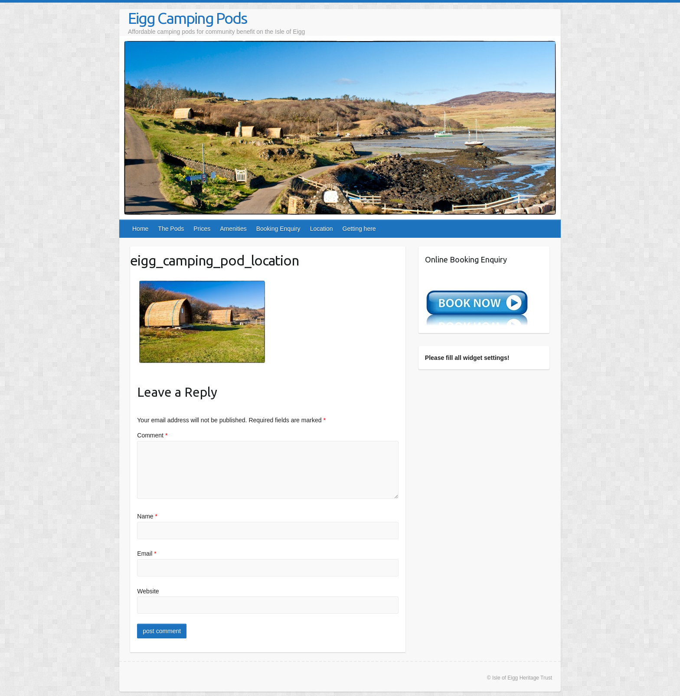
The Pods (171, 228)
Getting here (359, 228)
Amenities (233, 228)
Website (148, 591)
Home (140, 228)
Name (147, 516)
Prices (201, 228)
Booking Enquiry (278, 228)
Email (146, 553)
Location (321, 228)
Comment (152, 435)
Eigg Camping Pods (187, 18)
